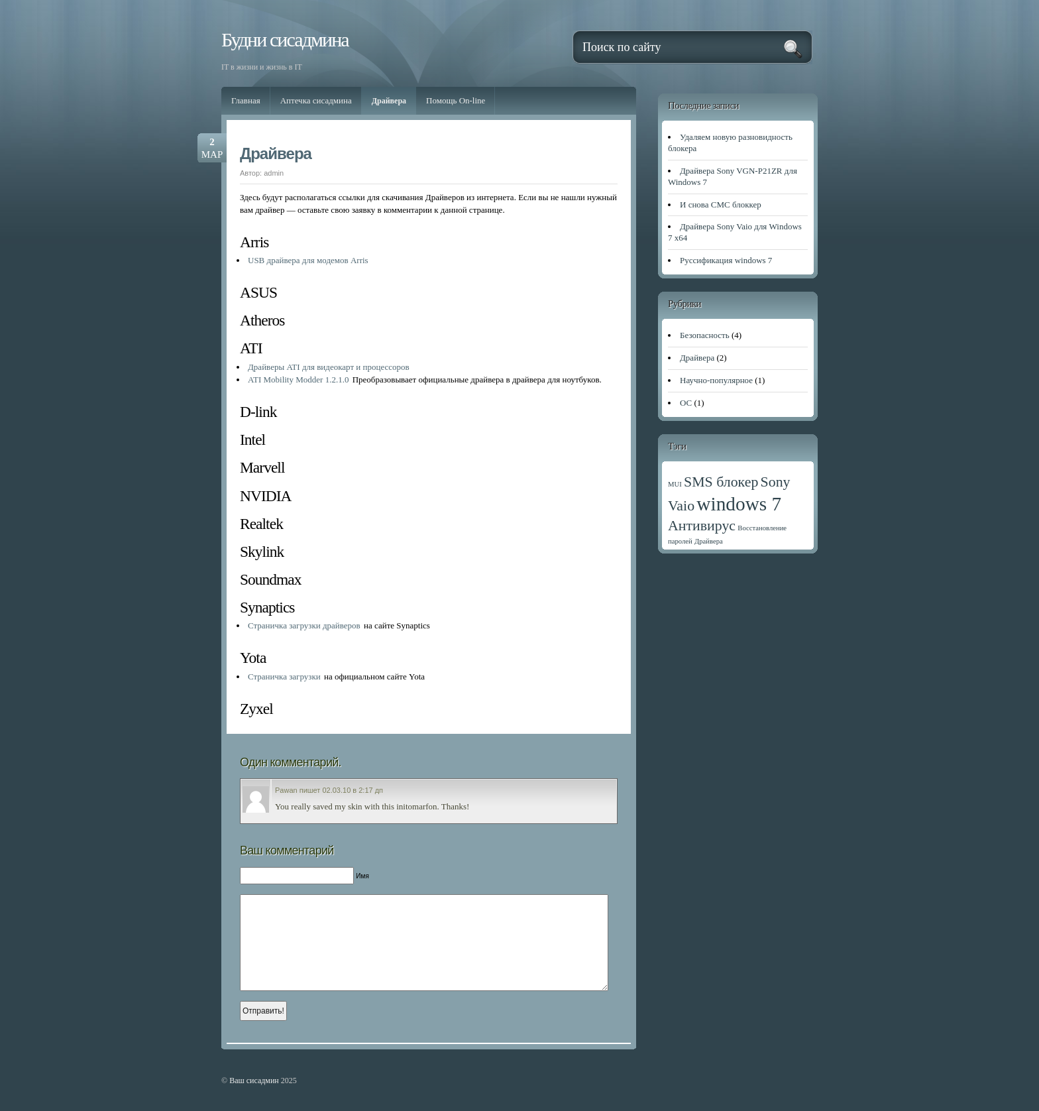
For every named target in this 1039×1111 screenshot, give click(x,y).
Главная (245, 100)
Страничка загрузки (284, 676)
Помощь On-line (455, 100)
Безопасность (705, 335)
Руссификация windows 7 (726, 260)
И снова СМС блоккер (720, 204)
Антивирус (702, 526)
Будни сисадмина (285, 39)
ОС (686, 403)
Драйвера (389, 100)
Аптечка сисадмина (316, 100)
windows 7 (738, 503)
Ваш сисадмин (254, 1080)
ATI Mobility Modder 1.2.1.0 (298, 379)
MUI (675, 484)
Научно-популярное (716, 380)
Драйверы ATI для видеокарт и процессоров (329, 367)
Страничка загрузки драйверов (304, 625)
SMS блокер (721, 482)
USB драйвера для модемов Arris (308, 260)
